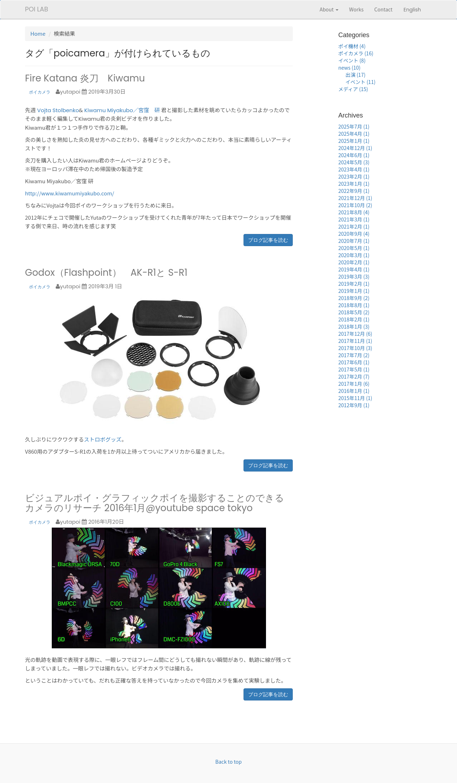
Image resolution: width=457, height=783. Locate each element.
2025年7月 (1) (354, 126)
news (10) (349, 67)
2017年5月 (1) (354, 369)
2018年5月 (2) (354, 312)
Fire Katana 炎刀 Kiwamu (85, 78)
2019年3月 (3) (354, 276)
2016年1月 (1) (354, 390)
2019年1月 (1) (354, 290)
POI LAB (36, 9)
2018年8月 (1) (354, 305)
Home (37, 33)
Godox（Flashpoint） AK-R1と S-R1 (106, 272)
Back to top (228, 761)
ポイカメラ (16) (355, 53)
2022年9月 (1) (354, 190)
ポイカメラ (39, 92)
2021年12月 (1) (355, 197)
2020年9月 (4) (354, 233)
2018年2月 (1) (354, 319)
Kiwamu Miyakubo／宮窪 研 (122, 110)
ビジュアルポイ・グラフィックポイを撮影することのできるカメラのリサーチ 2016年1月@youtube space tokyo (154, 503)
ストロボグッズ (102, 439)
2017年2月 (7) (354, 376)
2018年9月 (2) (354, 297)
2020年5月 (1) (354, 247)
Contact (383, 9)
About (329, 9)
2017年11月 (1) (355, 340)
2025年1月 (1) (354, 140)
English (412, 9)
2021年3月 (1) (354, 219)
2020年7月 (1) (354, 240)
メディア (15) (353, 89)
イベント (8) (352, 60)
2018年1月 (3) (354, 326)
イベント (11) (361, 81)
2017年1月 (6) (354, 383)
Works (356, 9)
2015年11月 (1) (355, 398)
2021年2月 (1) (354, 226)
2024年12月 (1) (355, 147)
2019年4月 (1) (354, 269)
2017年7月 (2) (354, 355)
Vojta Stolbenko (58, 110)
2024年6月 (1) (354, 155)
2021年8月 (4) (354, 212)
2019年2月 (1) (354, 283)
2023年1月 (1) (354, 183)
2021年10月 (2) (355, 205)
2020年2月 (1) (354, 262)
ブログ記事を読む (268, 240)
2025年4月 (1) (354, 133)
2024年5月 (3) (354, 162)
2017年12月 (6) (355, 333)
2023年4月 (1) (354, 169)
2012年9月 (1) (354, 405)
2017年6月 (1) (354, 362)
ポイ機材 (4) (352, 46)
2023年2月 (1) (354, 176)
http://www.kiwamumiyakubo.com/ (69, 193)
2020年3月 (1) (354, 255)
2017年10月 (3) (355, 347)
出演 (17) (356, 74)
